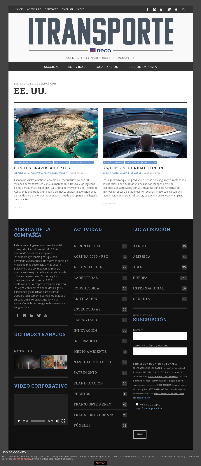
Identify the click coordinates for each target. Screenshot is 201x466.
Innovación (85, 330)
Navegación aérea (93, 362)
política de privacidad (150, 408)
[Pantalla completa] (63, 421)
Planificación (88, 383)
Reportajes (61, 162)
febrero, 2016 (78, 172)
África (140, 246)
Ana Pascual (39, 172)
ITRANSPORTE (21, 172)
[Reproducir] (19, 421)
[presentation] (161, 420)
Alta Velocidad (89, 267)
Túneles (82, 425)
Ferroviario (132, 162)
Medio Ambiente (90, 351)
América (142, 256)
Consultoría (86, 288)
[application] (41, 409)
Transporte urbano (94, 415)
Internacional (148, 288)
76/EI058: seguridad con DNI (134, 167)
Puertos (82, 393)
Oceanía (141, 298)
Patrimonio (85, 372)
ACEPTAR (100, 463)
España (37, 162)
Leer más (20, 207)
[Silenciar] (57, 421)
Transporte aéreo (81, 162)
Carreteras (86, 277)
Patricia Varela (57, 172)
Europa (48, 162)
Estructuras (87, 309)
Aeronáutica (23, 162)
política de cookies (22, 459)
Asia (137, 267)
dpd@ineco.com (143, 397)
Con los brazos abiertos (42, 167)
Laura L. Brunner (131, 172)
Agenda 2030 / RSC (91, 256)
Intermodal (86, 341)
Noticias (23, 351)
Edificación (86, 298)
